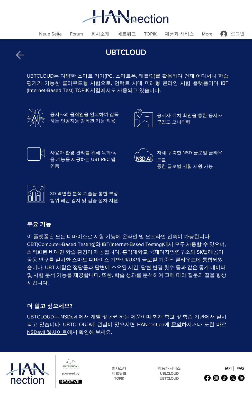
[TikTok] (224, 378)
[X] (233, 378)
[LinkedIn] (241, 378)
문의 (176, 324)
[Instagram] (216, 378)
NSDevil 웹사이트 (47, 332)
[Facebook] (207, 378)
